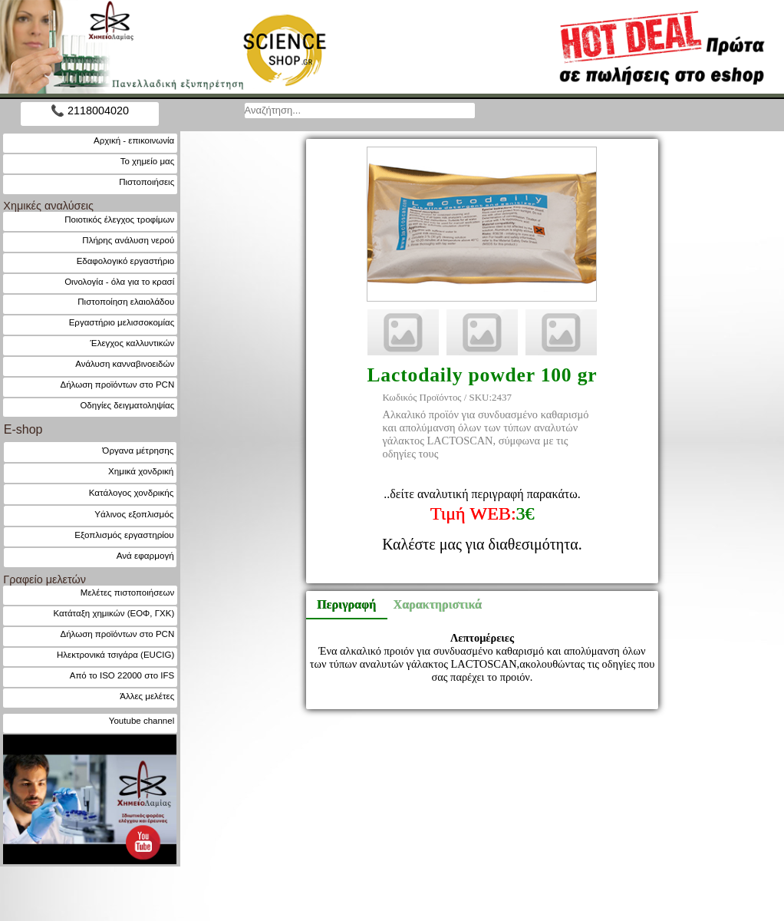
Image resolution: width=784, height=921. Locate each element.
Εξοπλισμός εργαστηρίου (123, 535)
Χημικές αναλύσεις (48, 206)
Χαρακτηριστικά (431, 604)
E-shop (23, 429)
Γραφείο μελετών (44, 579)
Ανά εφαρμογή (145, 555)
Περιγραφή (346, 604)
